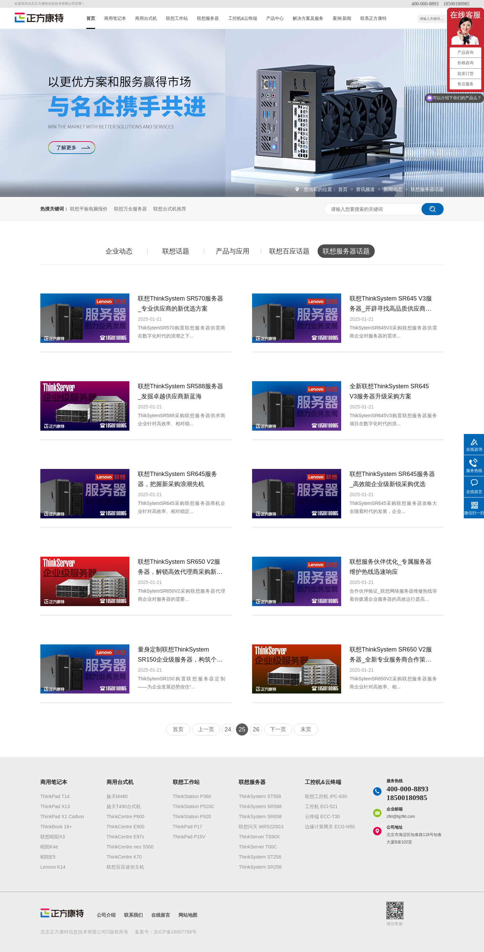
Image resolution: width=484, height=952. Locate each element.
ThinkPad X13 (55, 806)
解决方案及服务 (308, 18)
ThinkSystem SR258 (260, 867)
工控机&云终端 (242, 18)
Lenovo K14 (53, 867)
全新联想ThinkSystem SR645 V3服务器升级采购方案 (389, 391)
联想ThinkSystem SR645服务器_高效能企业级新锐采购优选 (392, 479)
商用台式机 (146, 18)
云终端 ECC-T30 (322, 816)
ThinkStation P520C (194, 806)
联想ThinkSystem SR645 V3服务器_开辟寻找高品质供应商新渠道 (391, 304)
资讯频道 (366, 189)
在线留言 (160, 915)
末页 (305, 729)
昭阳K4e (49, 846)
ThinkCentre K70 (124, 857)
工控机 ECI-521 (321, 806)
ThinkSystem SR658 (260, 816)
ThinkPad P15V (189, 836)
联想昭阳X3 (52, 836)
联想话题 (175, 251)
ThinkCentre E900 (126, 826)
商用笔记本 (115, 18)
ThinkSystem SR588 (260, 806)
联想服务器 (208, 18)
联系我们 (133, 915)
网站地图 (187, 915)
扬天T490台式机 (124, 806)
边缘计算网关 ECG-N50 (330, 826)
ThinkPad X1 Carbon (62, 816)
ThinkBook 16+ (56, 826)
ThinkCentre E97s (125, 836)
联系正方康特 (373, 18)
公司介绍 (106, 915)
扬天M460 (117, 796)
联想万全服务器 (130, 208)
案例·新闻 (342, 18)
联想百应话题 (289, 251)
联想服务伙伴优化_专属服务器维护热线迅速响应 (391, 566)
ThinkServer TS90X (259, 836)
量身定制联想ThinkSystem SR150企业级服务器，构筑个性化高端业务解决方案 (180, 655)
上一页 (206, 729)
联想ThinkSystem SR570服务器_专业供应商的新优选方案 (180, 303)
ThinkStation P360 (192, 796)
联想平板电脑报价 (89, 208)
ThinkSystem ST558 (260, 796)
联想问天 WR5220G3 (261, 826)
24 (228, 729)
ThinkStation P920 (192, 816)
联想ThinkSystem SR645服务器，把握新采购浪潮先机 (177, 479)
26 (256, 729)
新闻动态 (394, 189)
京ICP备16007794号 (175, 932)
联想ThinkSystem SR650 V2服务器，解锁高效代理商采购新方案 (180, 567)
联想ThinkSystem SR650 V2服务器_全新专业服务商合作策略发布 (391, 655)
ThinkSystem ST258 (260, 857)
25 (242, 729)
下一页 (278, 729)
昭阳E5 (47, 857)
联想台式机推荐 (169, 208)
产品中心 (275, 18)
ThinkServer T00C (258, 846)
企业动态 (119, 251)
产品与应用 (232, 251)
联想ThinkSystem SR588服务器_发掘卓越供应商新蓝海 (180, 391)
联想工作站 (177, 18)
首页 (90, 18)
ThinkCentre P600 (126, 816)
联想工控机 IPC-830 (326, 796)
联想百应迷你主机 (125, 867)
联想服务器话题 (427, 189)
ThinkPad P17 (187, 826)
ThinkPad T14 (55, 796)
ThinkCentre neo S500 (130, 846)
